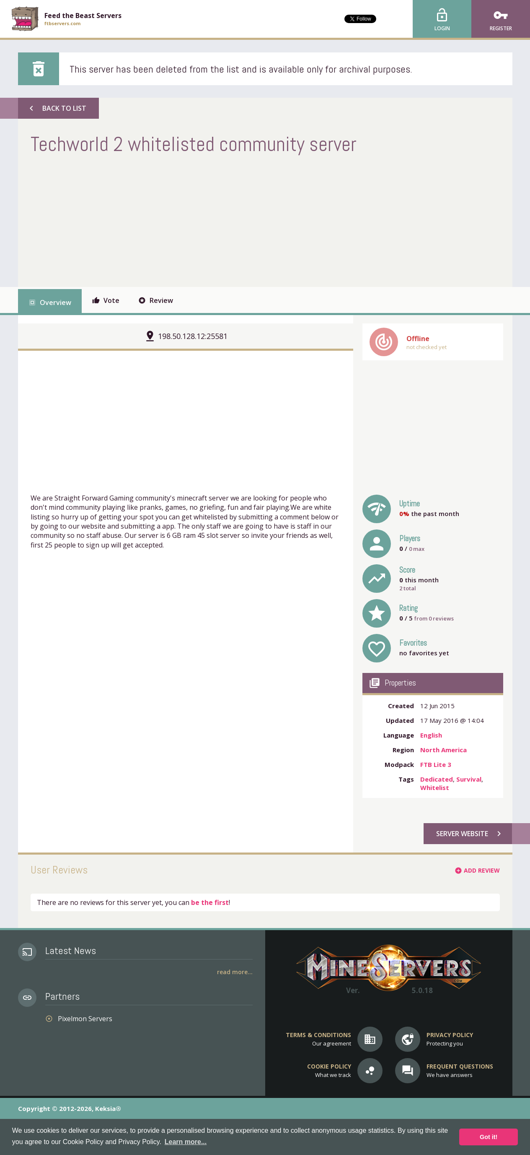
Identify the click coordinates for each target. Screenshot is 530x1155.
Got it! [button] (488, 1137)
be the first (210, 902)
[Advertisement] (183, 220)
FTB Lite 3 (435, 764)
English (431, 735)
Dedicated (436, 779)
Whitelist (434, 787)
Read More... (235, 972)
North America (443, 750)
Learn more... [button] (186, 1141)
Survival (468, 779)
